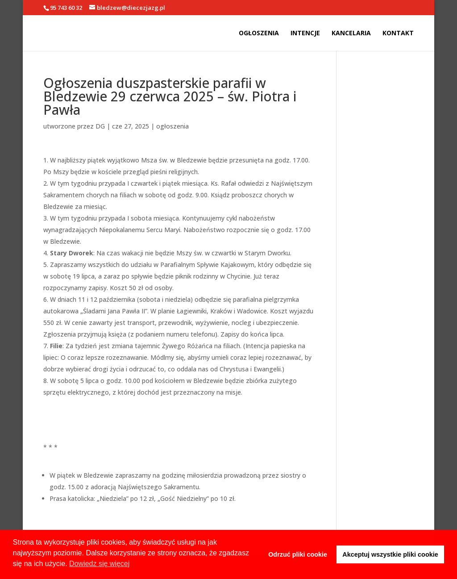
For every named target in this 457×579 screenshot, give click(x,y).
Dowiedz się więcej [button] (99, 563)
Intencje (305, 33)
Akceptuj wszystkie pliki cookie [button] (390, 554)
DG (100, 126)
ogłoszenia (172, 126)
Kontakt (398, 33)
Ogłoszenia (259, 33)
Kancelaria (351, 33)
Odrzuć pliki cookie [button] (297, 554)
